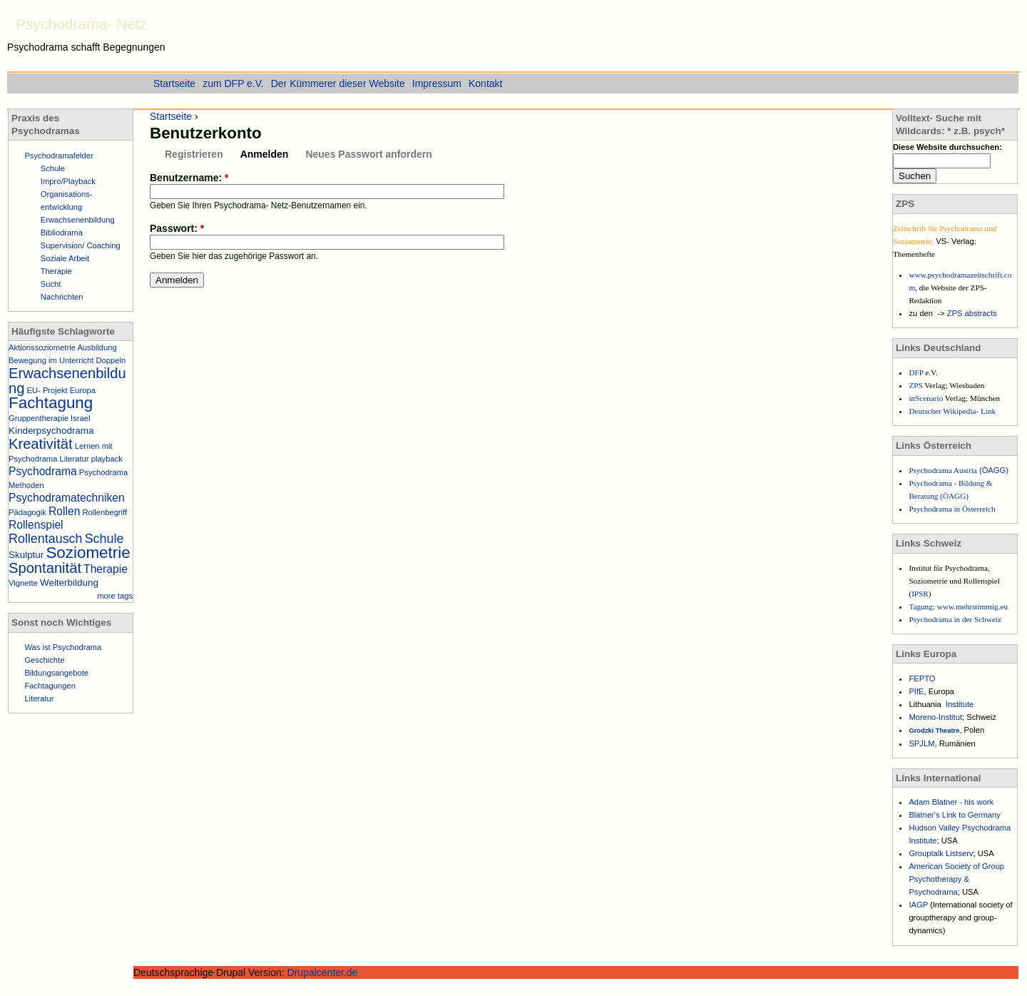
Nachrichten (62, 297)
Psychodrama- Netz (81, 24)
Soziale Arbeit (65, 258)
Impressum (436, 83)
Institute (960, 704)
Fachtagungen (50, 685)
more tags (115, 595)
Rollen (64, 511)
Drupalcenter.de (322, 972)
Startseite (171, 116)
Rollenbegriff (104, 512)
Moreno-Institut (935, 717)
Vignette (23, 583)
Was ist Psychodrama (62, 647)
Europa (83, 390)
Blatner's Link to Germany (954, 814)
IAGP (919, 904)
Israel (80, 418)
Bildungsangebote (56, 673)
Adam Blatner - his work (951, 802)
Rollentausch (46, 539)
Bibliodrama (62, 232)
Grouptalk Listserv (941, 853)
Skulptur (26, 554)
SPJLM (921, 743)
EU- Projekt (47, 390)
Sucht (51, 284)
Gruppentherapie (38, 418)
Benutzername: (189, 177)
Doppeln (111, 360)
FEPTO (922, 678)
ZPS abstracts (972, 313)
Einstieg (1005, 20)
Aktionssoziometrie (42, 347)
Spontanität (45, 568)
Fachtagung (51, 403)
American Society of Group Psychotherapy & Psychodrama (956, 879)
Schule (53, 168)
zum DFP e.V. (233, 83)
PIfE (916, 691)
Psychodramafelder (58, 155)
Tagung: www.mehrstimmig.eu (958, 606)
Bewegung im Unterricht (51, 360)
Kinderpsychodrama (51, 430)
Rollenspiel (36, 525)
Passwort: (177, 228)
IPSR (920, 593)
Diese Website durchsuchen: (947, 147)
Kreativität (41, 444)
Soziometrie (88, 552)
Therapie (56, 271)
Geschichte (44, 660)
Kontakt (485, 83)
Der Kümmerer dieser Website (338, 83)
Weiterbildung (69, 582)
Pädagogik (27, 512)
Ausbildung (96, 347)
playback (107, 458)
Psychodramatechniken (67, 498)
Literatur (74, 458)
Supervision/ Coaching (81, 245)
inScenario (926, 398)
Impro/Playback (68, 181)
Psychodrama (43, 471)
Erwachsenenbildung (78, 219)
